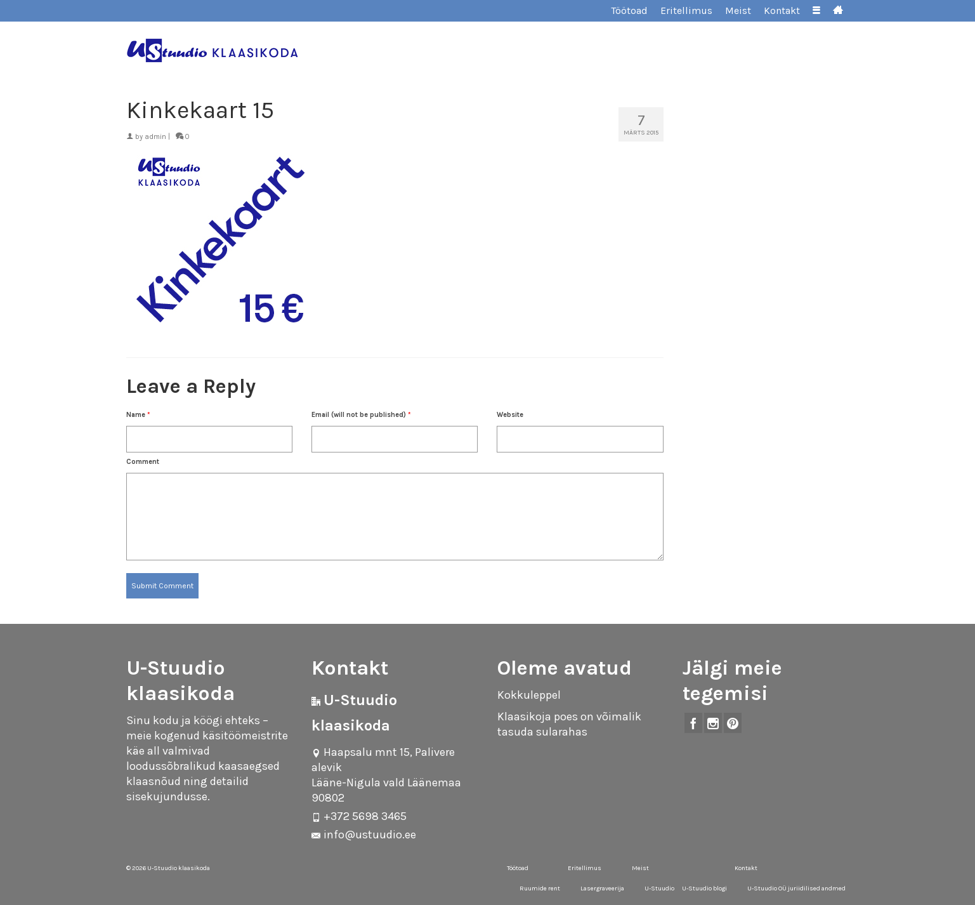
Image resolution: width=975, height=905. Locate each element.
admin (155, 137)
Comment (142, 462)
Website (510, 415)
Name (138, 415)
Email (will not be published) (361, 415)
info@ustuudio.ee (363, 835)
